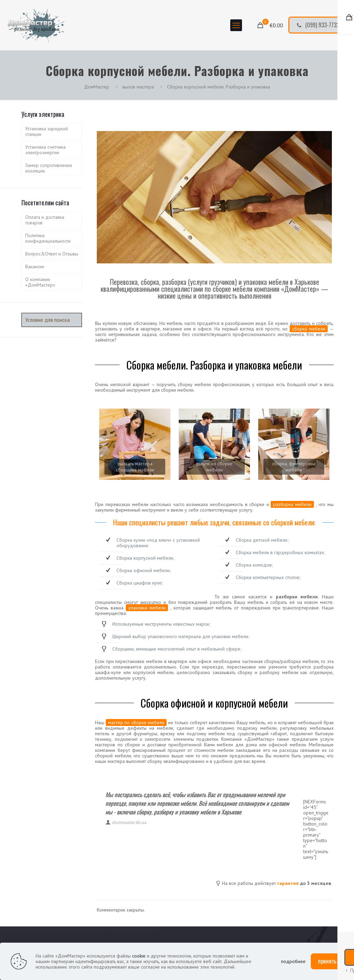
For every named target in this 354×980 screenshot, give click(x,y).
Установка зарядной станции (46, 131)
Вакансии (34, 266)
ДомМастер (96, 87)
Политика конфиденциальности (48, 238)
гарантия (288, 883)
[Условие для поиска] (51, 320)
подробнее (293, 961)
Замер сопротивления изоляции (48, 168)
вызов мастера (138, 87)
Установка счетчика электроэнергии (45, 150)
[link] (134, 444)
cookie (139, 956)
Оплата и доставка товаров (44, 220)
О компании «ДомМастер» (40, 282)
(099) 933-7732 (317, 25)
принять (327, 961)
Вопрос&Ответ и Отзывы (51, 254)
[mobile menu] (236, 25)
